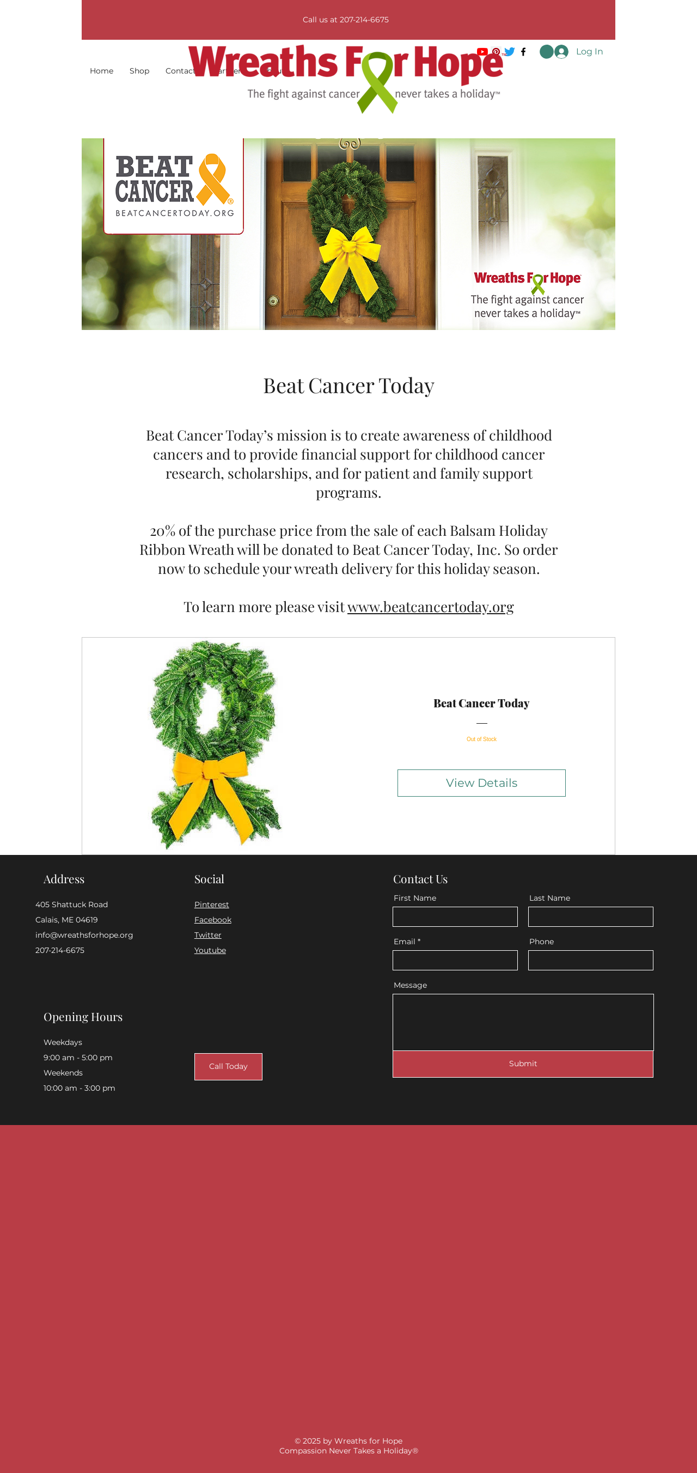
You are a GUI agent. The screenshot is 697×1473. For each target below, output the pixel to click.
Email (404, 941)
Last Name (549, 898)
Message (410, 985)
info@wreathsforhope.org (84, 935)
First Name (415, 898)
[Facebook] (523, 51)
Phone (541, 941)
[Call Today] (228, 1066)
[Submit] (523, 1064)
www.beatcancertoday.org (430, 606)
